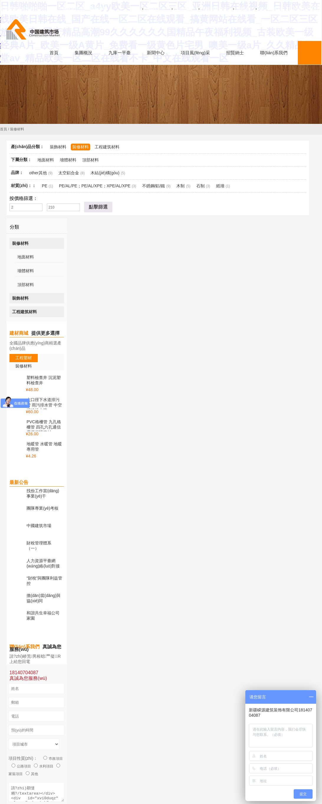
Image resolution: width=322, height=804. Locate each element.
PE (44, 185)
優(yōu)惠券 (264, 8)
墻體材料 (68, 159)
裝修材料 (80, 147)
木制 (180, 185)
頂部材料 (90, 159)
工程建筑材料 (107, 147)
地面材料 (45, 159)
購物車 (237, 8)
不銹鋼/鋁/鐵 (153, 185)
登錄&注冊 (149, 8)
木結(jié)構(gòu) (105, 172)
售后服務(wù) (208, 8)
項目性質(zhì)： (23, 746)
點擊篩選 (98, 206)
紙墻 (220, 185)
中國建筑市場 (39, 522)
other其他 (38, 172)
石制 (200, 185)
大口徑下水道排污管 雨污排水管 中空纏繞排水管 (44, 405)
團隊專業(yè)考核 (42, 506)
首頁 (3, 129)
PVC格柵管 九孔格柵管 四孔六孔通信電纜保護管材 (44, 427)
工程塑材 (23, 357)
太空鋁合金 (68, 172)
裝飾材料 (58, 147)
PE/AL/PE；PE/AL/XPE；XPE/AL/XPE (95, 185)
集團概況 (178, 8)
